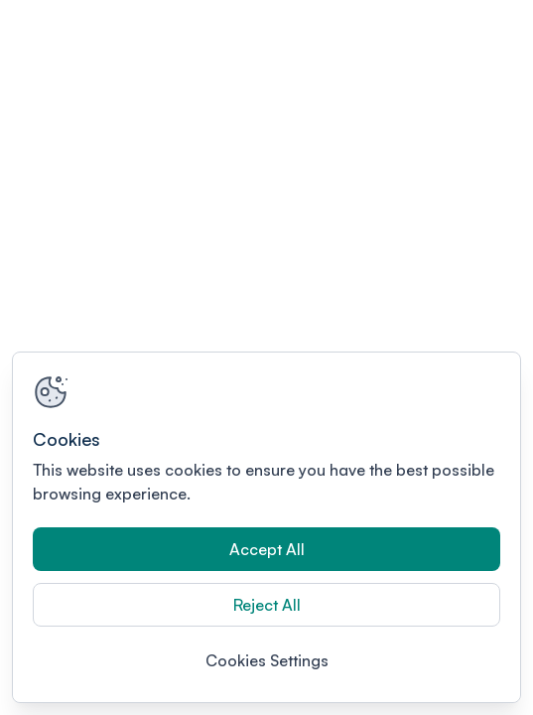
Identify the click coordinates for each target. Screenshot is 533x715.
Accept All (267, 549)
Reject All (267, 605)
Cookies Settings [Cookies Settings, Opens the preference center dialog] (267, 660)
